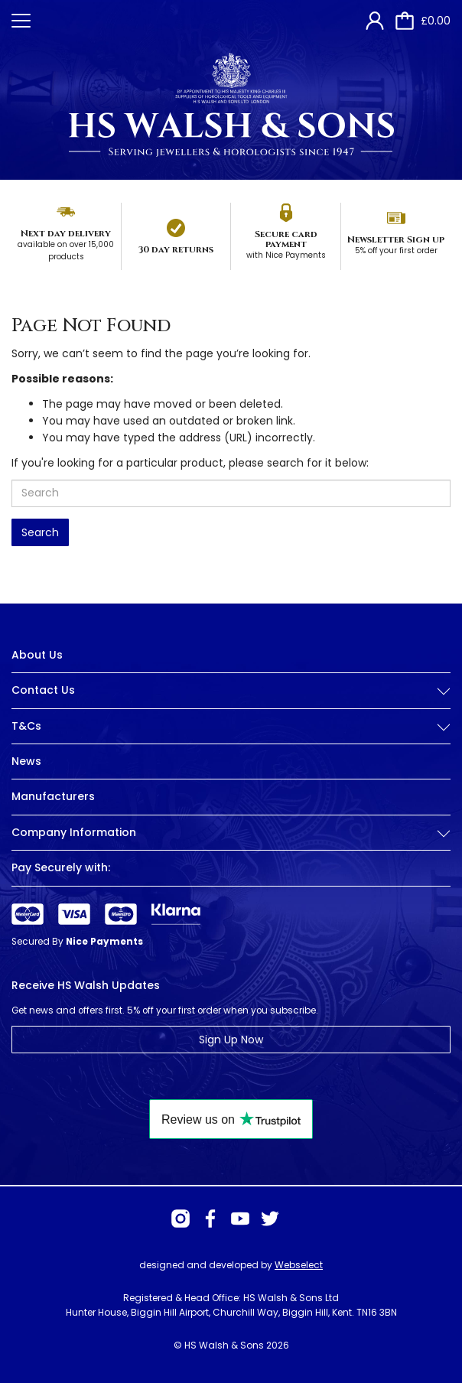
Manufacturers (53, 796)
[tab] (231, 702)
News (26, 761)
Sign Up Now (231, 1039)
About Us (37, 654)
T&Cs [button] (231, 726)
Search (40, 532)
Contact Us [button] (231, 690)
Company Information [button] (231, 832)
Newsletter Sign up (395, 239)
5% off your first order (396, 250)
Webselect (299, 1264)
